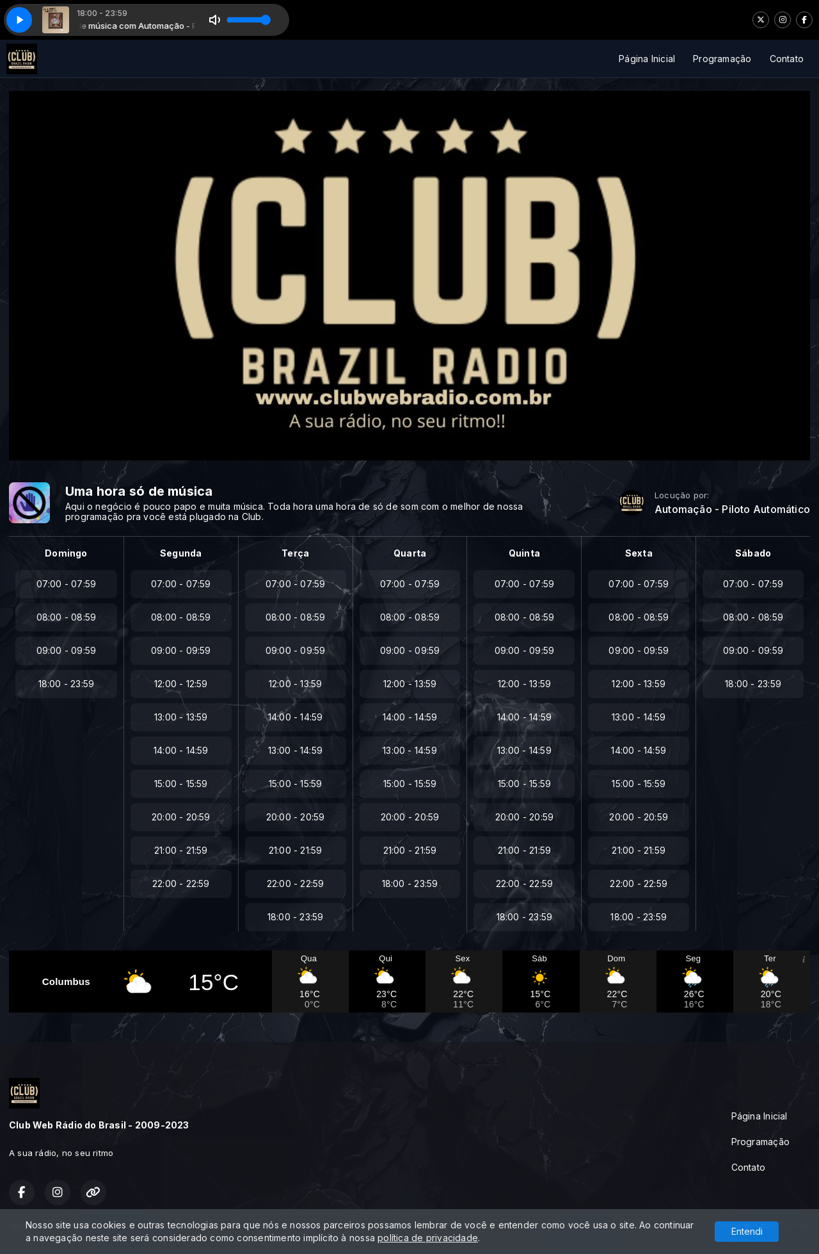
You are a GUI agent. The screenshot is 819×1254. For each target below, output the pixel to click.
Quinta (524, 553)
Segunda (181, 553)
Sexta (639, 553)
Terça (295, 553)
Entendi (747, 1231)
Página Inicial (647, 58)
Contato (787, 58)
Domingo (66, 553)
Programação (722, 58)
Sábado (753, 553)
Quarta (410, 553)
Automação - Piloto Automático (732, 509)
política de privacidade (428, 1237)
